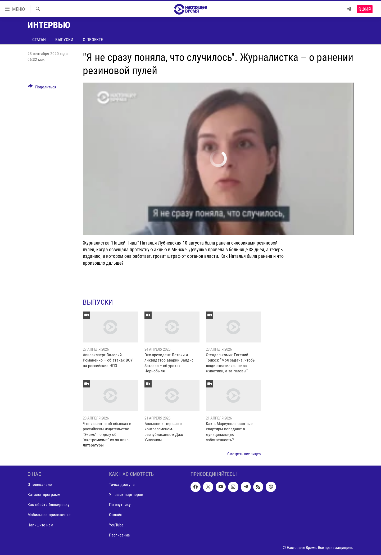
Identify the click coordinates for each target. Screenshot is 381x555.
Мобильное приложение (49, 514)
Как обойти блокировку (49, 504)
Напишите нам (40, 524)
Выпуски (64, 39)
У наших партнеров (126, 494)
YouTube (116, 524)
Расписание (119, 535)
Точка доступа (122, 484)
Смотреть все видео (244, 454)
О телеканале (40, 484)
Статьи (39, 39)
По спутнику (120, 504)
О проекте (93, 39)
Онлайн (115, 514)
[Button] (42, 88)
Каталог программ (44, 494)
